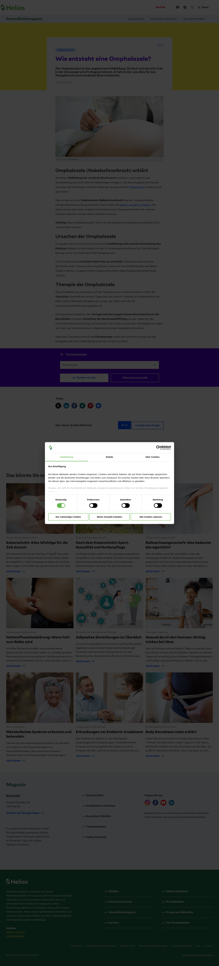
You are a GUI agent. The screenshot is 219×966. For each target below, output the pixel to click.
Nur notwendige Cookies (68, 517)
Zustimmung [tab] (66, 457)
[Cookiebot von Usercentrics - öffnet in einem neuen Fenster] (158, 447)
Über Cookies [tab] (153, 457)
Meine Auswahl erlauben (109, 517)
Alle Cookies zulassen (150, 517)
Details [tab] (109, 457)
